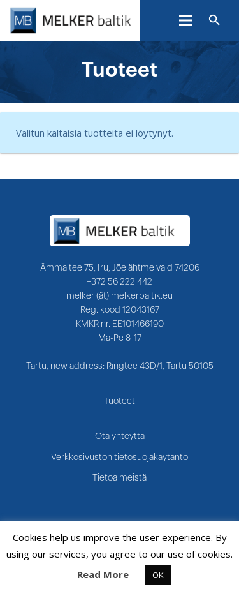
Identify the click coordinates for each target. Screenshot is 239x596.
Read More (103, 574)
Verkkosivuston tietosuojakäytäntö (119, 457)
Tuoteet (119, 401)
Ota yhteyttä (120, 436)
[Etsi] (214, 20)
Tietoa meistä (119, 477)
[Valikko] (185, 20)
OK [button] (158, 575)
